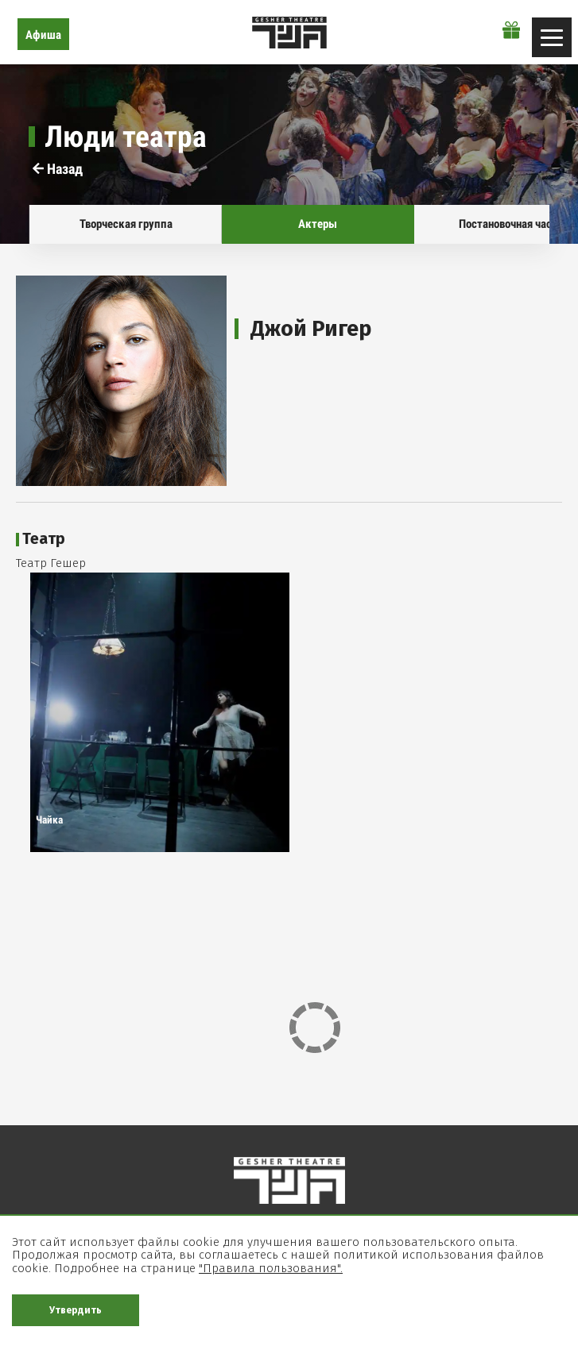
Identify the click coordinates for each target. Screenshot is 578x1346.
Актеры (317, 224)
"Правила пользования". (271, 1268)
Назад (58, 168)
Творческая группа (125, 224)
